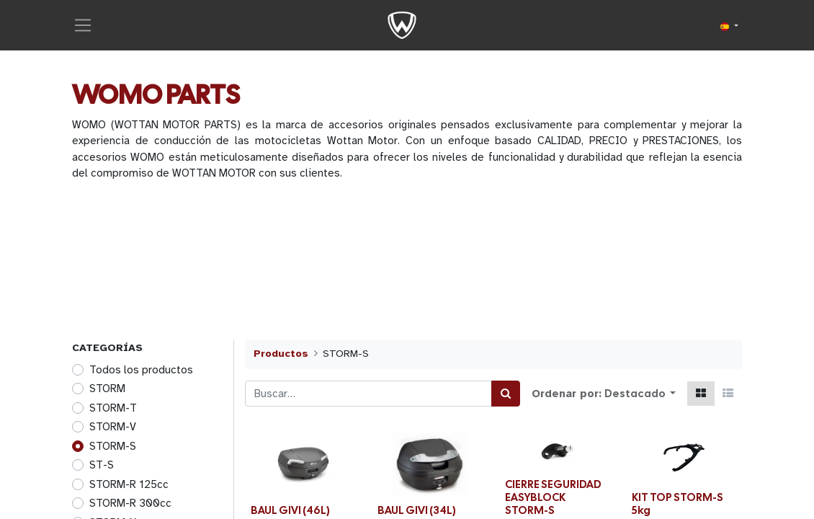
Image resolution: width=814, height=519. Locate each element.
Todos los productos (141, 371)
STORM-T (113, 409)
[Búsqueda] (505, 395)
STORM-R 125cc (129, 485)
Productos (281, 354)
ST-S (101, 466)
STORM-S (112, 447)
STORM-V (112, 428)
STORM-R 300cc (130, 504)
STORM (107, 389)
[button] (640, 395)
